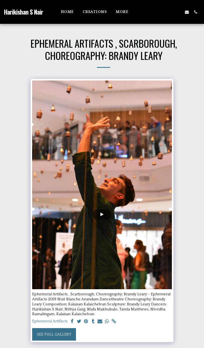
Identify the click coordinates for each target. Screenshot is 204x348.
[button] (169, 12)
